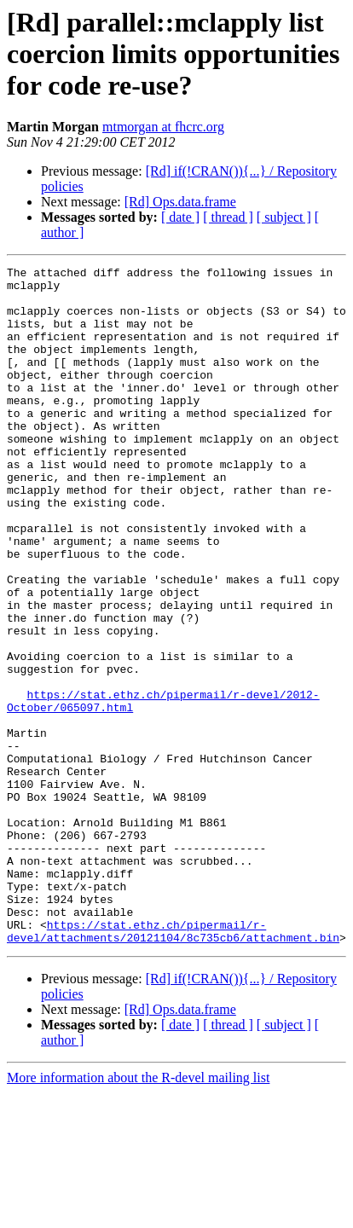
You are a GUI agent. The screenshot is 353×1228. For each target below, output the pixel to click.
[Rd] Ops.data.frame (180, 201)
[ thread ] (228, 217)
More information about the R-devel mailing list (138, 1213)
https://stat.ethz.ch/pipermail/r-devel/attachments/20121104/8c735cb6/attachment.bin (173, 1065)
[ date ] (180, 217)
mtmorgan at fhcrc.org (163, 126)
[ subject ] (284, 217)
